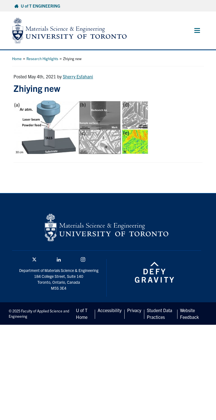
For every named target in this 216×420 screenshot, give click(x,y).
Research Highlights (42, 58)
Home (17, 58)
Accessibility (110, 310)
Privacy (134, 310)
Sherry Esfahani (78, 76)
